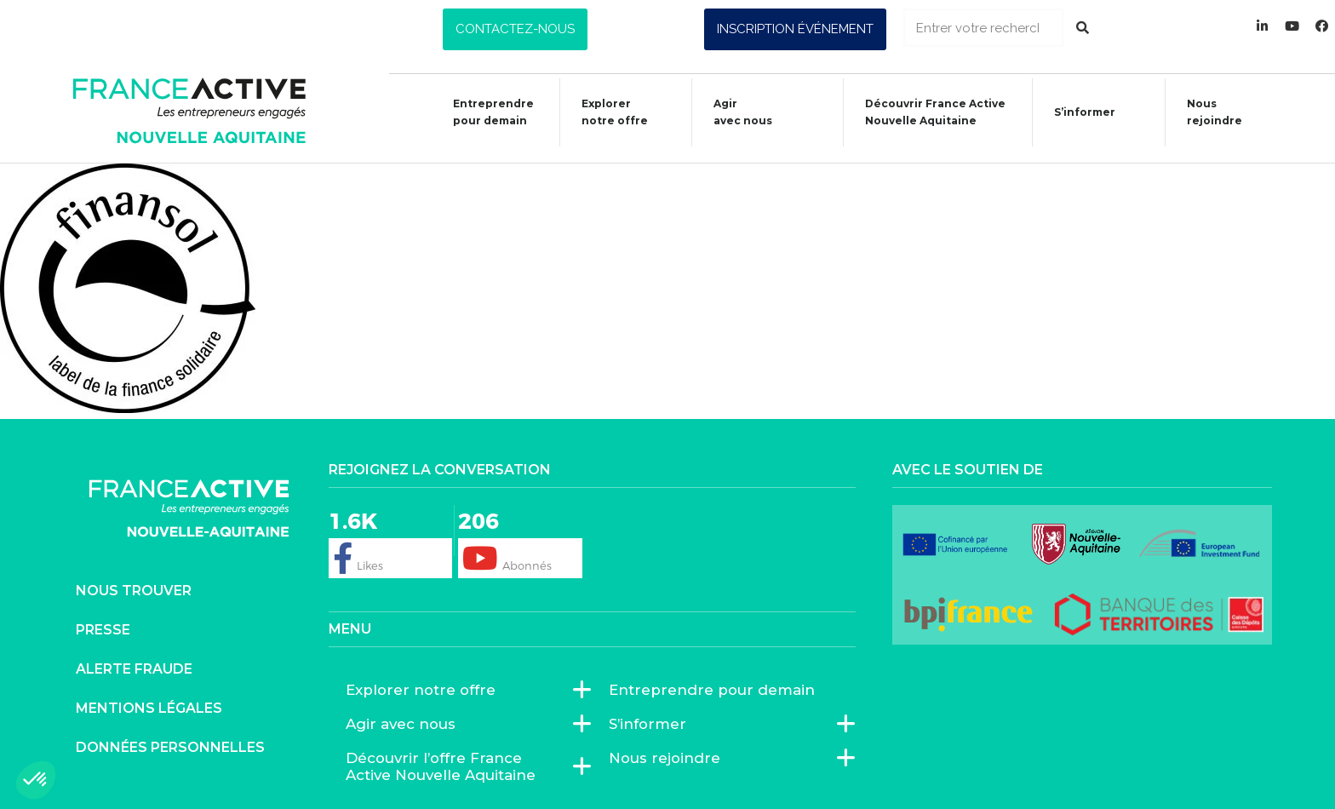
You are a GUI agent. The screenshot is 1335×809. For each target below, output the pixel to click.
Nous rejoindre (1206, 112)
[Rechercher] (1082, 28)
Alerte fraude (134, 669)
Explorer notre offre (606, 112)
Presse (103, 630)
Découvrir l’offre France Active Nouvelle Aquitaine (461, 766)
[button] (515, 29)
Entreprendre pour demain (485, 112)
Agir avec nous (405, 723)
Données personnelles (170, 747)
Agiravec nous (734, 112)
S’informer (1076, 114)
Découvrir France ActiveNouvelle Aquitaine (927, 112)
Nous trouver (134, 590)
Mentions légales (149, 708)
